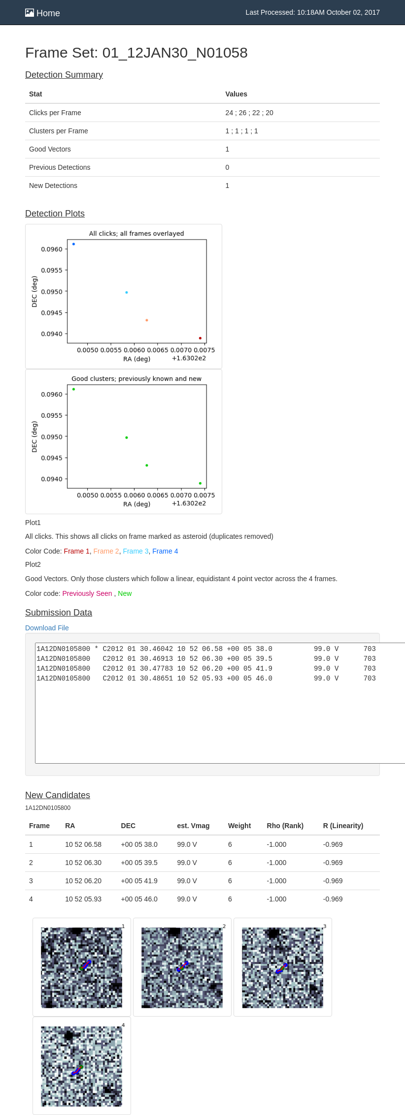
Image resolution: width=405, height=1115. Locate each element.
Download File (47, 628)
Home (42, 13)
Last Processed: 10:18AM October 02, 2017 (313, 12)
